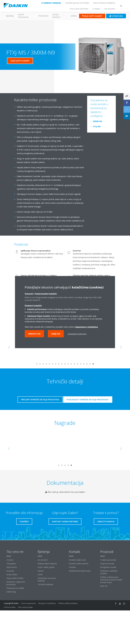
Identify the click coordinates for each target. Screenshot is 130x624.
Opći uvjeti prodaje (25, 607)
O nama (9, 560)
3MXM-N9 (97, 121)
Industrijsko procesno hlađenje (47, 579)
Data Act (104, 586)
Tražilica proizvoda (108, 560)
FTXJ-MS (97, 126)
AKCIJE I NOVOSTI (56, 15)
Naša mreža (11, 567)
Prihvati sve (34, 333)
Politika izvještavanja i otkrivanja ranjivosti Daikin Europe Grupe (111, 580)
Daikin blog (11, 591)
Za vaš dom (43, 560)
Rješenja (10, 16)
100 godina (11, 563)
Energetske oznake (108, 567)
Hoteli (40, 574)
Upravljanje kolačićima (77, 333)
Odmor (41, 571)
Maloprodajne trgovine (47, 563)
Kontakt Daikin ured (77, 560)
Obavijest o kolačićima (47, 603)
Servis (74, 16)
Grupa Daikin (11, 574)
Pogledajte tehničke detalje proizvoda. (88, 399)
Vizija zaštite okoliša (14, 578)
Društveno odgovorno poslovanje (15, 583)
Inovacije (10, 571)
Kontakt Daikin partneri (78, 563)
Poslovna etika (10, 607)
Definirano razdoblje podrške (108, 572)
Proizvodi (43, 16)
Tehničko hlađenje (45, 584)
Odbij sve (55, 333)
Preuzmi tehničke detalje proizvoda (40, 399)
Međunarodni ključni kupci (80, 571)
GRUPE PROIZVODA (23, 15)
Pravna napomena (28, 603)
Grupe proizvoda (107, 563)
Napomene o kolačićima (86, 327)
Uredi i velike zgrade (46, 567)
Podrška (72, 567)
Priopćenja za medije (15, 588)
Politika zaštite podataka (68, 603)
